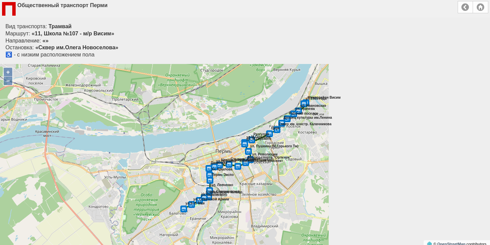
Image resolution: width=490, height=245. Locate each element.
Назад (465, 7)
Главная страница (480, 7)
